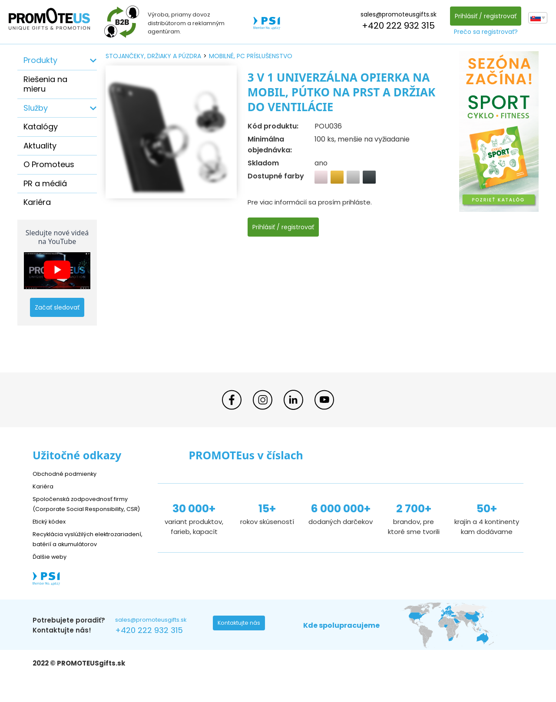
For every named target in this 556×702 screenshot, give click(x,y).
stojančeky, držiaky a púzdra (153, 56)
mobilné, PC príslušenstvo (250, 56)
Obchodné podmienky (68, 473)
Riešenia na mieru (45, 84)
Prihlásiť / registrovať (483, 16)
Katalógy (40, 126)
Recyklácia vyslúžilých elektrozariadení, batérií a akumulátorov (74, 553)
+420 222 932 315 (396, 26)
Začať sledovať (57, 307)
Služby (35, 107)
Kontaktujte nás (241, 645)
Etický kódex (52, 530)
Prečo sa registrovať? (484, 31)
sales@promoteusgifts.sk (396, 14)
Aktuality (39, 145)
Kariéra (37, 202)
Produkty (40, 60)
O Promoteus (48, 164)
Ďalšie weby (52, 575)
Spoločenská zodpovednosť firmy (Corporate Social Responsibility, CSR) (87, 508)
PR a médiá (45, 183)
